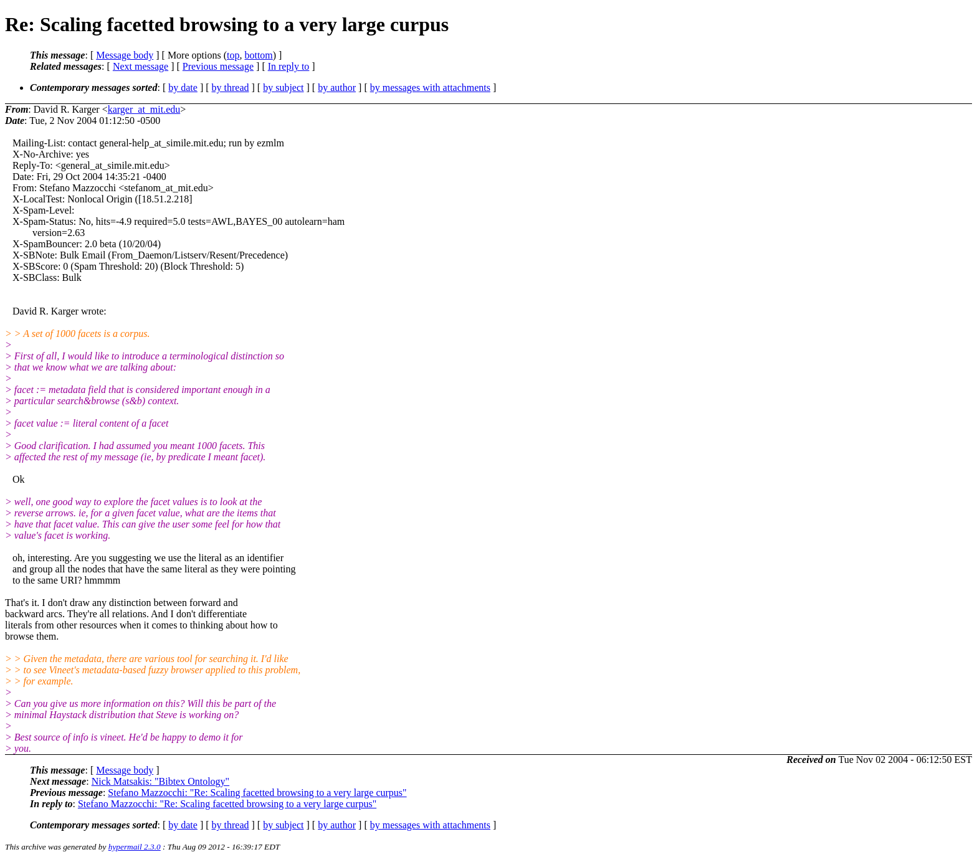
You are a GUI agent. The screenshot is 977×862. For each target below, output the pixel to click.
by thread (230, 87)
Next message (140, 66)
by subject (283, 87)
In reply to (289, 66)
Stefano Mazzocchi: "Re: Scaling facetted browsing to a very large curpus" (257, 792)
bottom (258, 55)
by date (183, 87)
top (233, 55)
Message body (124, 55)
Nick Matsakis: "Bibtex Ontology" (161, 781)
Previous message (218, 66)
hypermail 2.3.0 (134, 846)
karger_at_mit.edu (144, 109)
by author (337, 87)
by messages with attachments (430, 87)
